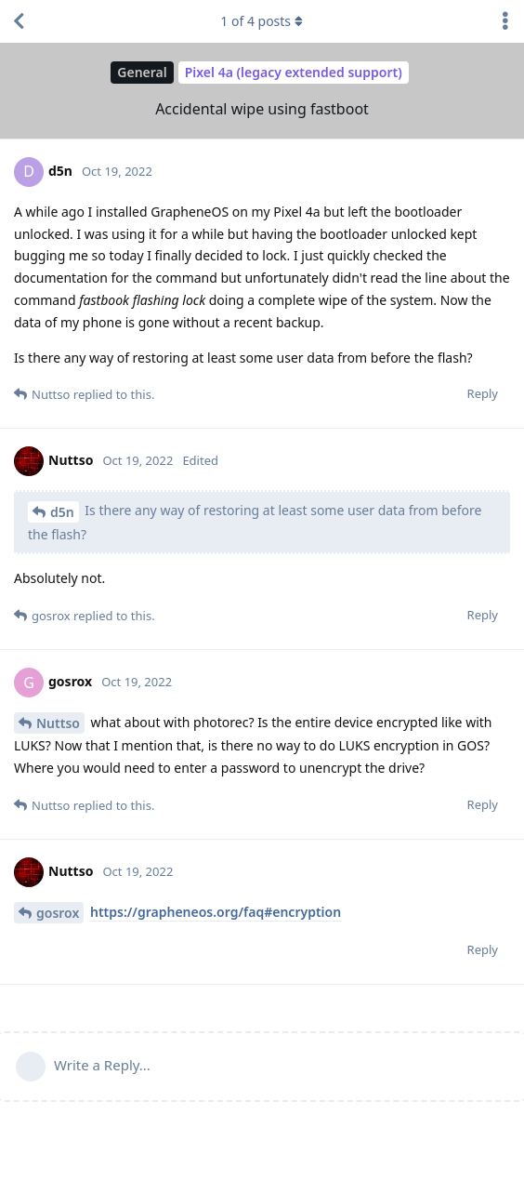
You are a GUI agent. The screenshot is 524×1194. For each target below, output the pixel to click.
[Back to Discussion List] (18, 21)
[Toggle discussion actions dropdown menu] (505, 21)
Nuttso (58, 723)
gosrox (57, 913)
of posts (262, 21)
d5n (62, 512)
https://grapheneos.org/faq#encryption (215, 912)
